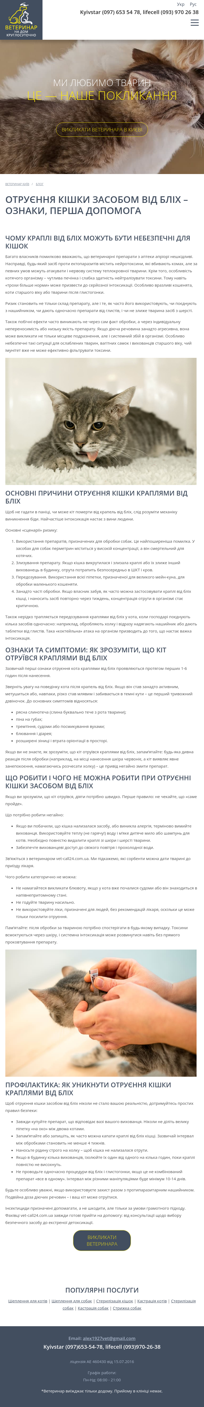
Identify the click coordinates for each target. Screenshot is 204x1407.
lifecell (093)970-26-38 (133, 1346)
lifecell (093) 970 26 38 (171, 12)
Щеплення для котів (27, 1300)
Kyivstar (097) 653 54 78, (111, 12)
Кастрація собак (93, 1308)
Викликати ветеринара (102, 1240)
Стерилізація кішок (114, 1300)
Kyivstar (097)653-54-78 (73, 1346)
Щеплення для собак (72, 1300)
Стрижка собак (127, 1308)
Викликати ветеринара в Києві (102, 129)
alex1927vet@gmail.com (109, 1338)
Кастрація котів (152, 1300)
